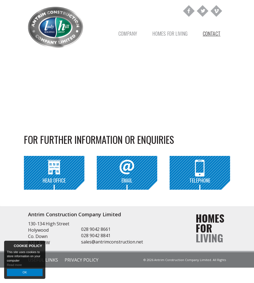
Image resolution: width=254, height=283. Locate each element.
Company (127, 33)
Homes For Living (169, 33)
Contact (211, 33)
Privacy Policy (81, 260)
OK (25, 272)
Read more (14, 265)
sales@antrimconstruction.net (112, 242)
